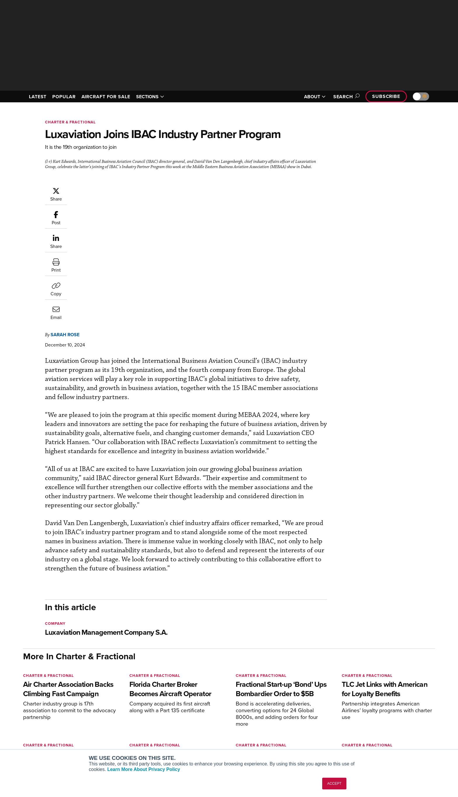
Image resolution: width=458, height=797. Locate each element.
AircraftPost (116, 720)
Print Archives (288, 704)
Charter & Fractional (70, 122)
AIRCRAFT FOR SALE (105, 96)
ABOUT (315, 96)
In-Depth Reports (290, 720)
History (368, 720)
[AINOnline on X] (48, 695)
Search (345, 97)
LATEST (37, 96)
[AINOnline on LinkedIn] (59, 695)
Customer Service (204, 712)
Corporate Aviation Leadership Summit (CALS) (137, 746)
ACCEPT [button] (334, 784)
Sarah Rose (100, 190)
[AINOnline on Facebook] (25, 695)
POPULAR (63, 96)
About (367, 704)
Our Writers (373, 712)
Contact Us (372, 728)
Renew (194, 720)
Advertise (374, 736)
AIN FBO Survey (119, 704)
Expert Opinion (289, 712)
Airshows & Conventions (298, 743)
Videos (281, 728)
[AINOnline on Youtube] (36, 695)
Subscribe (386, 96)
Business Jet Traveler (124, 728)
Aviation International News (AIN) (136, 712)
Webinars (283, 736)
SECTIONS (150, 96)
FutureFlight (112, 736)
